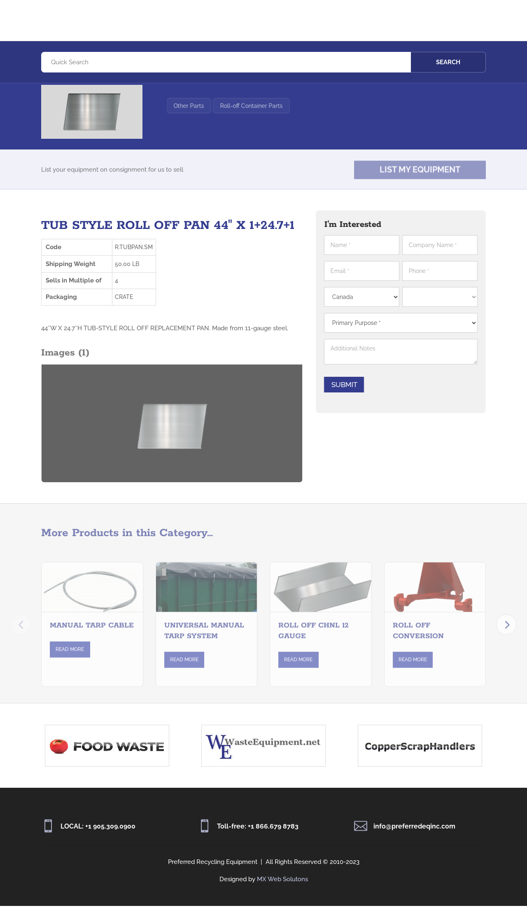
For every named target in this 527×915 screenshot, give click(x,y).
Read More (70, 665)
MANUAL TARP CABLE (92, 642)
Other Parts (209, 124)
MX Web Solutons (282, 888)
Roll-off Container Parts (271, 124)
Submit (348, 394)
